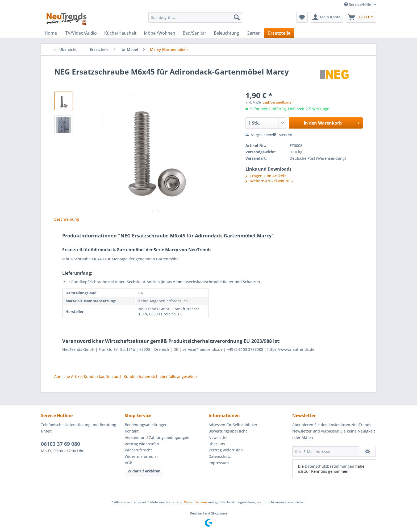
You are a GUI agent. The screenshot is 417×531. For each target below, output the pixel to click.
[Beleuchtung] (226, 33)
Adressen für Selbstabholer (232, 424)
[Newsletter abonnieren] (367, 451)
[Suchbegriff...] (195, 17)
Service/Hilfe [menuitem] (358, 4)
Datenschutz (219, 456)
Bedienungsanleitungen (146, 424)
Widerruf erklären (144, 471)
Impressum (218, 462)
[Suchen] (236, 17)
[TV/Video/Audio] (81, 33)
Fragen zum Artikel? (265, 175)
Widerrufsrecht (138, 449)
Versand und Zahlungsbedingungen (157, 437)
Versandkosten (195, 502)
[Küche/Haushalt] (120, 33)
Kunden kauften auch (103, 376)
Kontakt (132, 431)
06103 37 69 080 (60, 444)
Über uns (216, 443)
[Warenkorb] (361, 17)
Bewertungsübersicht (227, 431)
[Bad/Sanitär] (194, 33)
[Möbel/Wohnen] (159, 33)
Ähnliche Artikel (68, 376)
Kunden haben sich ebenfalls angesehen (160, 376)
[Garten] (253, 33)
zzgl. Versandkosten (278, 102)
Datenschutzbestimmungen (329, 466)
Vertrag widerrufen (142, 443)
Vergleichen (258, 134)
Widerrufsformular (141, 456)
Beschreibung (66, 219)
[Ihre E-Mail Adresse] (325, 451)
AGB (128, 462)
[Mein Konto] (326, 17)
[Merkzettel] (302, 17)
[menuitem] (195, 20)
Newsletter (218, 437)
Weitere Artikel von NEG (269, 180)
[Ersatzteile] (279, 33)
